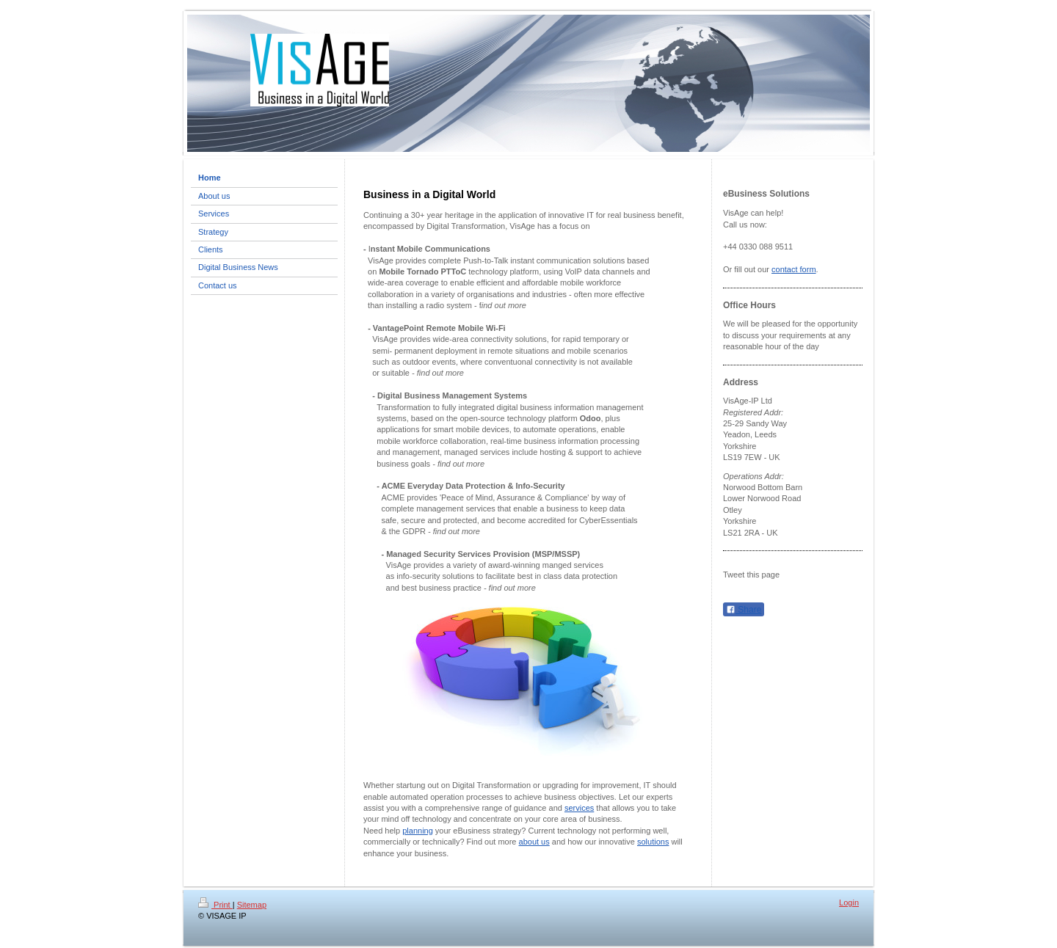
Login (849, 902)
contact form (793, 269)
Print (215, 904)
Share (743, 610)
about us (534, 841)
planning (417, 830)
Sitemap (251, 904)
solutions (653, 841)
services (579, 807)
